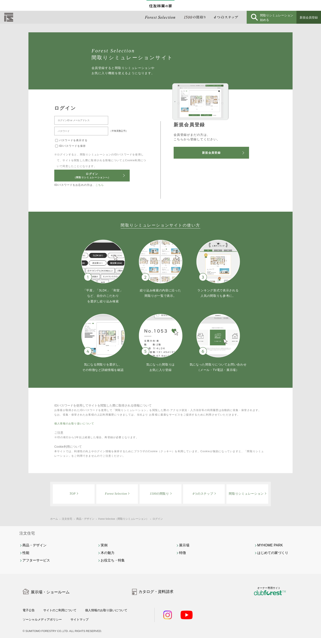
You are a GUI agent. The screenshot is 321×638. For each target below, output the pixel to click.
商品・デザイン (85, 518)
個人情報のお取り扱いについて (74, 423)
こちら (99, 184)
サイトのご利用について (64, 610)
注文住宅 (67, 518)
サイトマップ (86, 619)
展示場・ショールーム (50, 592)
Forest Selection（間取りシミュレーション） (123, 518)
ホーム (54, 518)
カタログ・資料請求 (156, 592)
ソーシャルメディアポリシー (45, 619)
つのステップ (203, 494)
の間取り (159, 494)
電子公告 (29, 610)
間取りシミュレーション (246, 494)
